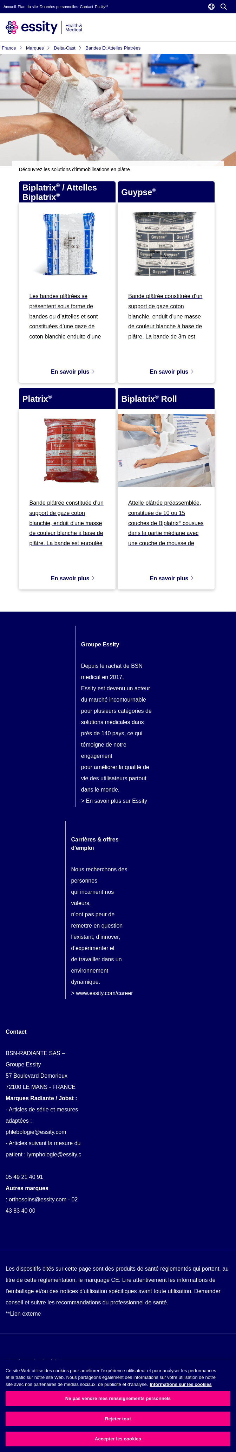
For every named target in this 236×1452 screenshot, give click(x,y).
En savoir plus (73, 372)
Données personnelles (59, 7)
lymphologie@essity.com (58, 1154)
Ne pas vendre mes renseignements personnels (118, 1398)
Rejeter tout (118, 1418)
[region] (118, 1406)
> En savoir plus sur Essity (114, 801)
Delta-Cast (68, 48)
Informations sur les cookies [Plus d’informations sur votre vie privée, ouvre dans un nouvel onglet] (180, 1384)
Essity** (101, 7)
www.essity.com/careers (106, 993)
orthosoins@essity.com (37, 1199)
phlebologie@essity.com (36, 1132)
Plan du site (28, 7)
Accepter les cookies (118, 1438)
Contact (86, 7)
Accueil (10, 7)
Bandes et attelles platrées (112, 48)
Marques (38, 48)
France (12, 48)
